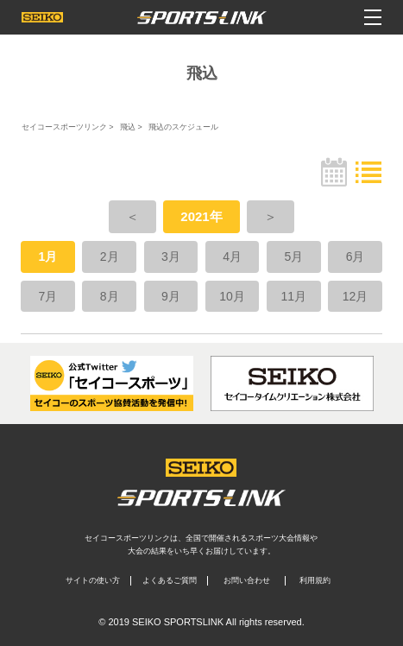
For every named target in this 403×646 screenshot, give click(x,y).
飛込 (127, 127)
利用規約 (315, 580)
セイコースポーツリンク (64, 127)
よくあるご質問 (169, 580)
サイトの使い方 (93, 580)
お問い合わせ (247, 580)
